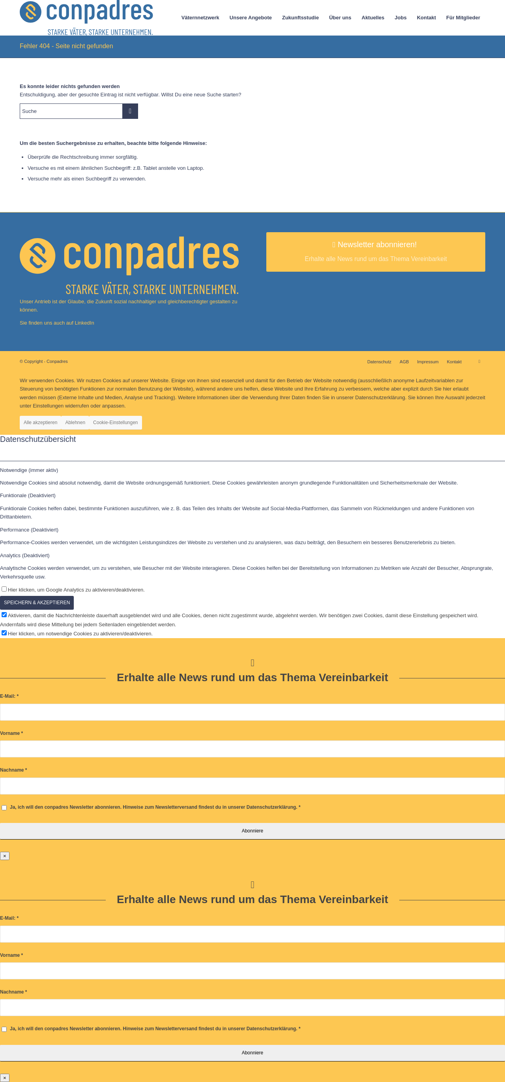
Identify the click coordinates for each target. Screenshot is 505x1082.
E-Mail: (9, 696)
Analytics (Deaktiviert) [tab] (25, 555)
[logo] (86, 18)
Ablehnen (75, 422)
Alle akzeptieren (40, 422)
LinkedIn (83, 323)
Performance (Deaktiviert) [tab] (29, 530)
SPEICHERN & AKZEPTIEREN (37, 602)
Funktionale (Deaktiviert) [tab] (28, 495)
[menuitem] (200, 18)
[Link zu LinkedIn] (479, 361)
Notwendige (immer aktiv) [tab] (29, 470)
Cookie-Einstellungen (115, 422)
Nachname (13, 770)
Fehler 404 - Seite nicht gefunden (66, 46)
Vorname (11, 733)
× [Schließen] (4, 856)
